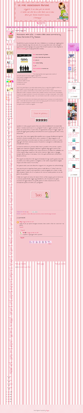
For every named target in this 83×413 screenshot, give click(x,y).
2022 (9, 114)
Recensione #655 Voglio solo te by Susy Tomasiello (11, 221)
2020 (9, 392)
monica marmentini (45, 214)
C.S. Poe (70, 137)
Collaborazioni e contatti (50, 27)
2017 (9, 399)
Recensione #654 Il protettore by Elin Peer (11, 232)
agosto (10, 135)
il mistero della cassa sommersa (33, 214)
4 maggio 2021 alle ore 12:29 (28, 222)
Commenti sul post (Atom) (24, 267)
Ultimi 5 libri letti (74, 128)
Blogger (47, 410)
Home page (9, 27)
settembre (10, 132)
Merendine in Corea (71, 151)
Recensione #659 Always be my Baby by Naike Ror (11, 177)
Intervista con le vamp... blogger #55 (11, 240)
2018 (9, 397)
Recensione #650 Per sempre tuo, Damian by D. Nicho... (11, 284)
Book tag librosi (41, 27)
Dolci (24, 232)
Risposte (23, 230)
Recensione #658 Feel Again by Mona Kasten (11, 189)
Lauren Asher (70, 145)
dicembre (11, 118)
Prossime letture (72, 101)
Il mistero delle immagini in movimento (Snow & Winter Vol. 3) (73, 134)
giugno (10, 141)
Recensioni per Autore (25, 27)
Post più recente (20, 264)
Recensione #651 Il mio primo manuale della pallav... (11, 272)
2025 (9, 107)
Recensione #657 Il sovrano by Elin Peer (11, 199)
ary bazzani (23, 214)
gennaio (10, 387)
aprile (10, 376)
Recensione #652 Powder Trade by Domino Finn (11, 261)
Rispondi (21, 227)
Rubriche (18, 27)
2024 (9, 109)
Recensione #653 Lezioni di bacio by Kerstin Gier (11, 250)
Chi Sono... (14, 27)
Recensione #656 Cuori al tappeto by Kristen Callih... (11, 209)
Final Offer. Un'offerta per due (72, 143)
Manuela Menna (8, 100)
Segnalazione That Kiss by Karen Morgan (11, 295)
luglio (10, 139)
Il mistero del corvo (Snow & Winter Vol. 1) (73, 160)
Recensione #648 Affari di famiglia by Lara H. (11, 333)
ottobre (10, 127)
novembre (10, 123)
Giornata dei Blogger (11, 364)
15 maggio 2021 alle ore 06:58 (32, 232)
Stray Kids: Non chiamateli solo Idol (72, 90)
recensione (53, 214)
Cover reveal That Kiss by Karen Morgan (11, 343)
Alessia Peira (70, 153)
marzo (10, 380)
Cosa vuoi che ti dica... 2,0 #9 (11, 302)
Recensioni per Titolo (34, 27)
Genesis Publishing (21, 49)
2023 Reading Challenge (72, 65)
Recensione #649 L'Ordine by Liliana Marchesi (11, 311)
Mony (21, 222)
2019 (9, 394)
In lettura (74, 84)
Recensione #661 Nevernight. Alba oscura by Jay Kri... (11, 154)
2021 (9, 116)
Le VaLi (70, 92)
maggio (10, 145)
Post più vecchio (60, 264)
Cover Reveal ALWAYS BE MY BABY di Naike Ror (11, 322)
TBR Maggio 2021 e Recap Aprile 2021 (10, 370)
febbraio (11, 384)
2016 (9, 401)
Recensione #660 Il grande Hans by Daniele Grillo (11, 165)
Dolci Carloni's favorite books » (72, 123)
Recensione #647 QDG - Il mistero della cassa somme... (11, 354)
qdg (50, 214)
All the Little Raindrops (70, 169)
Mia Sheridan (70, 171)
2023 (9, 111)
